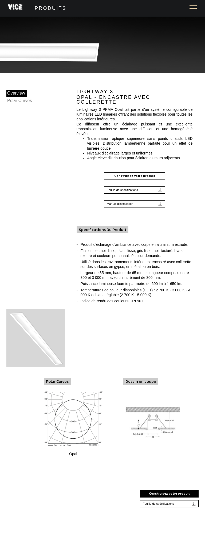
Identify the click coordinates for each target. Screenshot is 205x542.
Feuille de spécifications (134, 190)
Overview (16, 93)
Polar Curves (19, 100)
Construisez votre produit (134, 175)
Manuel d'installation (134, 204)
